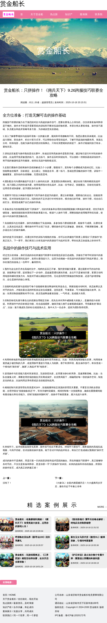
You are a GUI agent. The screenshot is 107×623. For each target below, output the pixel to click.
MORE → (102, 507)
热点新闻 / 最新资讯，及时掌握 (18, 603)
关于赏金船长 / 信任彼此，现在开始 (20, 599)
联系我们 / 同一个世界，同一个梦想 (20, 615)
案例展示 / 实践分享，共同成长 (18, 611)
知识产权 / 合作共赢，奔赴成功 (18, 607)
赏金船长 (12, 3)
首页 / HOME (9, 595)
